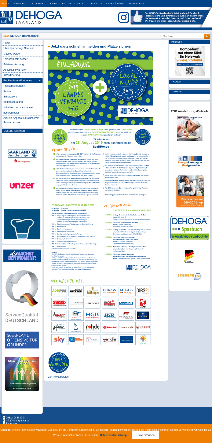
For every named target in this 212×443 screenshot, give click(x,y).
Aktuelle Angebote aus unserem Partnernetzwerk (21, 120)
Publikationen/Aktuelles (17, 80)
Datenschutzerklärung (106, 3)
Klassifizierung (11, 75)
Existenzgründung (13, 64)
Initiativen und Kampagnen (18, 107)
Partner (7, 91)
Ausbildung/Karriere (14, 69)
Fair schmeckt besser (15, 59)
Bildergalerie (73, 3)
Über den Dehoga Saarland (18, 48)
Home (5, 3)
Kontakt (20, 3)
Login (53, 3)
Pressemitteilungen (14, 85)
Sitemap (38, 3)
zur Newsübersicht (58, 376)
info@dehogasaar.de (17, 420)
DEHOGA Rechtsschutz (24, 35)
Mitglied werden (12, 53)
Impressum (137, 3)
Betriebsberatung (13, 101)
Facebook (11, 423)
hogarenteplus (11, 112)
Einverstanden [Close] (145, 435)
